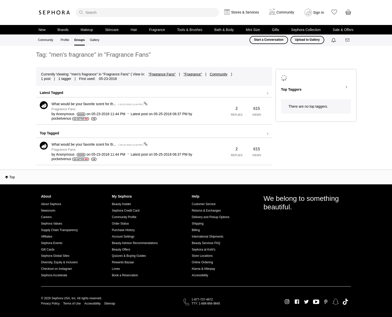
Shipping (198, 223)
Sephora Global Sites (55, 256)
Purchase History (123, 230)
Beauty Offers (121, 249)
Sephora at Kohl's (203, 249)
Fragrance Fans (64, 109)
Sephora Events (51, 243)
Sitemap (109, 303)
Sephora (54, 12)
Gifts (275, 30)
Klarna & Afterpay (203, 269)
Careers (46, 217)
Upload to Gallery (307, 39)
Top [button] (12, 177)
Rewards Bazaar (123, 262)
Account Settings (123, 236)
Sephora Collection (306, 30)
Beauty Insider (121, 204)
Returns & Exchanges (206, 210)
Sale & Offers (343, 30)
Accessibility (200, 275)
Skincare (111, 30)
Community (45, 40)
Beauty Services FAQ (206, 243)
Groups (79, 40)
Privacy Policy (50, 303)
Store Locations (202, 256)
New (42, 30)
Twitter (306, 302)
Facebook (297, 302)
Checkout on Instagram (56, 269)
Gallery (94, 40)
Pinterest (326, 302)
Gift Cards (47, 249)
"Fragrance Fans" (162, 74)
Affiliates (46, 236)
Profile (65, 40)
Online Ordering (202, 262)
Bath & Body (224, 30)
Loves (116, 269)
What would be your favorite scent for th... (98, 104)
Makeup (86, 30)
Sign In (318, 12)
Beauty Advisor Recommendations (135, 243)
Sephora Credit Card (126, 210)
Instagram (287, 302)
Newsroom (48, 210)
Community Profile (124, 217)
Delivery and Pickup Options (211, 217)
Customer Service (204, 204)
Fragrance (157, 30)
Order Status (120, 223)
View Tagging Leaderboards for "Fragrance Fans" (316, 87)
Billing (196, 230)
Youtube (316, 302)
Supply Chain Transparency (59, 230)
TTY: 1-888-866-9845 (206, 303)
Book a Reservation (125, 275)
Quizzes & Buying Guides (129, 256)
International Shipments (207, 236)
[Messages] (348, 40)
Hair (134, 30)
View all (154, 93)
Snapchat (335, 302)
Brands (63, 30)
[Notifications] (334, 40)
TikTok (345, 302)
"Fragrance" (193, 74)
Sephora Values (51, 223)
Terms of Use (72, 303)
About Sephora (51, 204)
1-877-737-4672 (202, 299)
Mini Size (253, 30)
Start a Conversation (268, 39)
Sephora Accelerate (54, 275)
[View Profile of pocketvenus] (61, 118)
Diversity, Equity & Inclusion (59, 262)
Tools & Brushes (189, 30)
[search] (147, 12)
